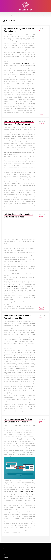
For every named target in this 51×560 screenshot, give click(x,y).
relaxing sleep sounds (12, 289)
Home (4, 15)
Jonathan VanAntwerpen (15, 195)
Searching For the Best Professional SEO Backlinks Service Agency (19, 424)
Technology (42, 15)
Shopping (9, 15)
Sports (20, 15)
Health (24, 15)
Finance (35, 15)
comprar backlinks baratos (27, 496)
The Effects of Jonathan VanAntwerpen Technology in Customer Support (17, 124)
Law (47, 15)
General (15, 15)
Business (30, 15)
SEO (40, 30)
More (41, 113)
